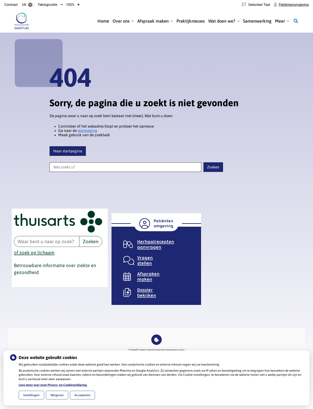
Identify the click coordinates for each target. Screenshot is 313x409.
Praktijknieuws (190, 20)
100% (70, 5)
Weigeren (57, 395)
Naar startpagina (67, 151)
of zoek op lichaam (34, 252)
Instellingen (31, 395)
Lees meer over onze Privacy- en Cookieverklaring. (53, 385)
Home (103, 20)
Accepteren (82, 395)
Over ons (121, 20)
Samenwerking (257, 20)
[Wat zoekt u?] (125, 167)
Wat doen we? (221, 20)
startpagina (87, 130)
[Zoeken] (296, 21)
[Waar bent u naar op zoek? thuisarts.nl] (46, 241)
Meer (280, 20)
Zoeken (90, 241)
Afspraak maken (153, 20)
